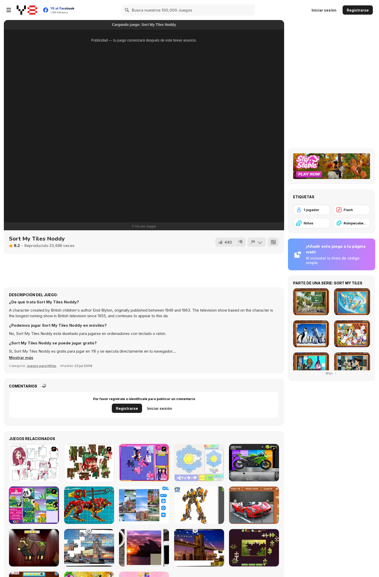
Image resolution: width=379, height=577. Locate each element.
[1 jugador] (311, 210)
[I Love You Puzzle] (89, 462)
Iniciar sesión (324, 10)
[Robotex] (199, 505)
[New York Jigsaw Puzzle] (199, 547)
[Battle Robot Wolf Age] (89, 505)
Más (332, 373)
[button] (21, 358)
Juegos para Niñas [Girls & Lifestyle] (41, 366)
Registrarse (358, 10)
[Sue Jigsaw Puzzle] (144, 462)
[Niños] (311, 223)
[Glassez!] (199, 462)
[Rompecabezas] (351, 223)
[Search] (127, 10)
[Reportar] (256, 242)
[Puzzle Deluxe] (144, 505)
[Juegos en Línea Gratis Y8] (26, 10)
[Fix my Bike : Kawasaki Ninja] (254, 462)
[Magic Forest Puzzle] (34, 505)
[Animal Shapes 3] (34, 547)
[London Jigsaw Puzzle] (89, 547)
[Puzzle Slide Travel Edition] (144, 547)
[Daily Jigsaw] (254, 547)
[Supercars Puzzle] (254, 505)
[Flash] (351, 210)
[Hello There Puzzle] (34, 462)
